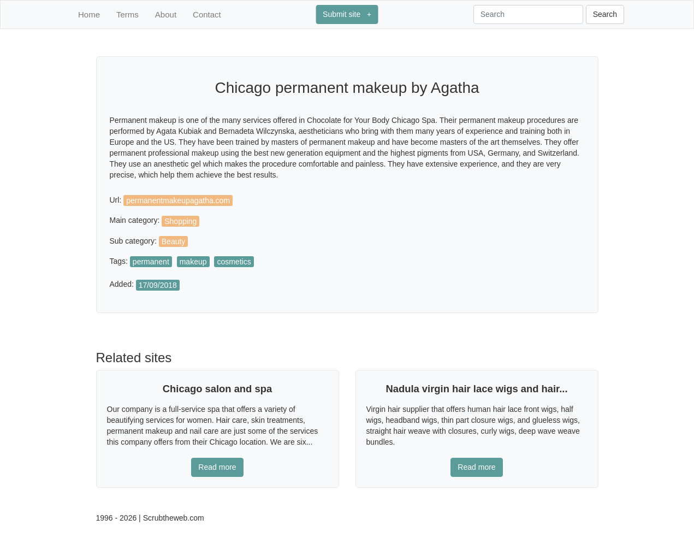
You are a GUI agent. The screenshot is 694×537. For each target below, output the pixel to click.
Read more (217, 467)
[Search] (528, 14)
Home (89, 14)
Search (605, 14)
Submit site (347, 14)
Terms (127, 14)
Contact (207, 14)
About (165, 14)
